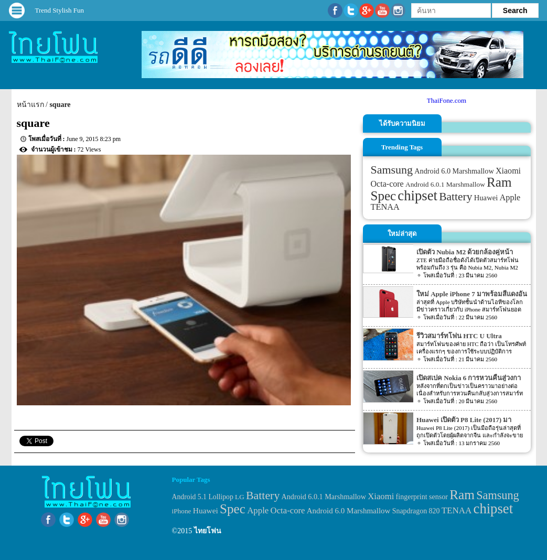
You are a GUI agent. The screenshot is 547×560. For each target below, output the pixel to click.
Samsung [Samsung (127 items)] (392, 169)
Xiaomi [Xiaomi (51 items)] (508, 170)
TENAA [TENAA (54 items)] (385, 207)
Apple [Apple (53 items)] (510, 197)
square (59, 105)
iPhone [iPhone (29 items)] (181, 511)
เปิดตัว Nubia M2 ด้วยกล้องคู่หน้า (464, 252)
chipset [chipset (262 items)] (417, 195)
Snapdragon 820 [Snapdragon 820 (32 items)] (416, 511)
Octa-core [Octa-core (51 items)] (387, 183)
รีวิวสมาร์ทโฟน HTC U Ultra (459, 336)
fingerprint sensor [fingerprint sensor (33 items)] (422, 496)
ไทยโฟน (207, 531)
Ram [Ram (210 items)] (499, 182)
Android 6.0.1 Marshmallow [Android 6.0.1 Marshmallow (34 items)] (445, 184)
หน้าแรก (30, 105)
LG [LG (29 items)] (239, 497)
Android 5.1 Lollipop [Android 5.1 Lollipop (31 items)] (202, 497)
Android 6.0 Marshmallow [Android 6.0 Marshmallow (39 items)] (454, 171)
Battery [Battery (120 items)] (455, 196)
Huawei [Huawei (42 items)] (486, 197)
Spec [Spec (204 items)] (383, 196)
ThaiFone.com (446, 100)
